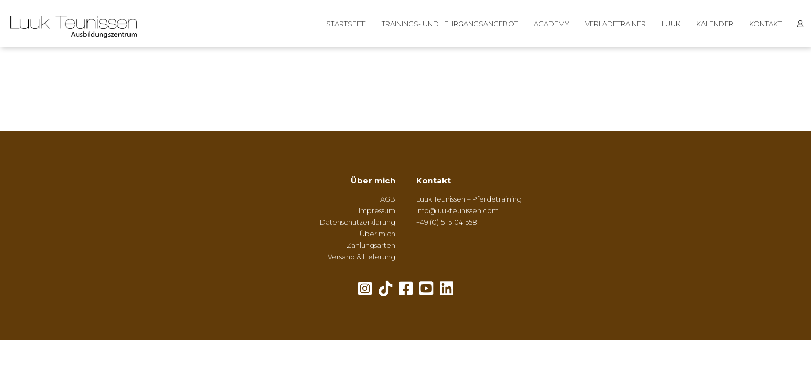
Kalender (714, 23)
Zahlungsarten (371, 245)
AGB (387, 199)
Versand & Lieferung (361, 256)
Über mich (373, 180)
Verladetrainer (615, 23)
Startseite (346, 23)
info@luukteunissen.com (457, 210)
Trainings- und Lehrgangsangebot (450, 23)
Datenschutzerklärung (357, 222)
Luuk (671, 23)
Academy (551, 23)
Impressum (377, 210)
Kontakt (765, 23)
